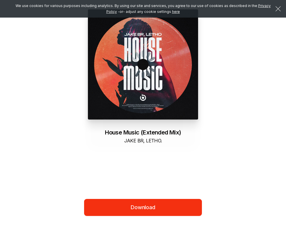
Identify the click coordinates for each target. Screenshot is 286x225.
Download (143, 207)
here (176, 11)
